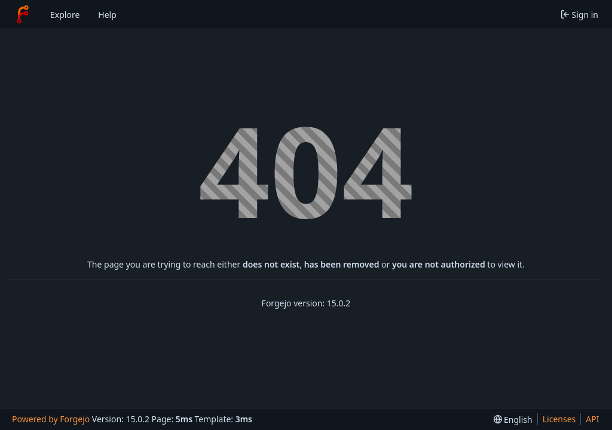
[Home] (22, 14)
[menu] (513, 419)
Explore (64, 14)
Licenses (559, 419)
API (592, 419)
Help (107, 14)
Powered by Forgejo (51, 419)
